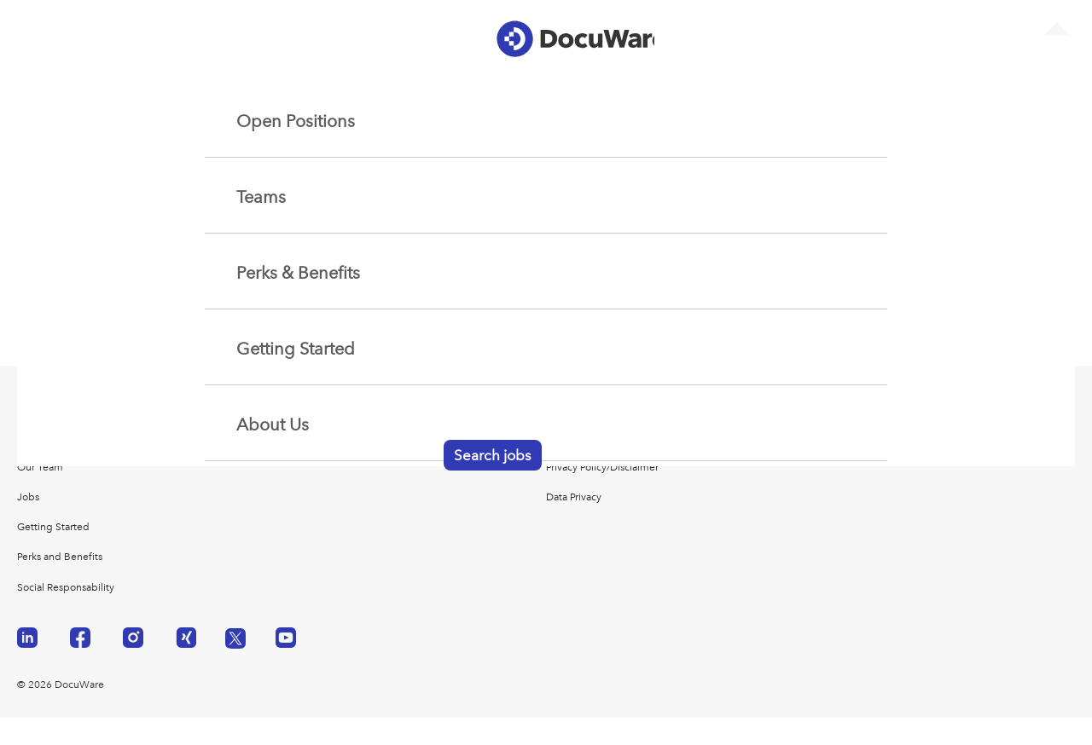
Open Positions (295, 122)
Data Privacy (573, 497)
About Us (272, 425)
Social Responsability (65, 587)
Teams (261, 198)
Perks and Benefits (59, 557)
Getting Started (295, 349)
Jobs (28, 497)
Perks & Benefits (298, 273)
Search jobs (492, 456)
